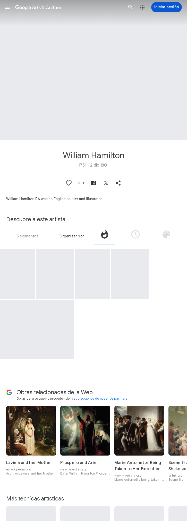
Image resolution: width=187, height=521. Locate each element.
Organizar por (72, 236)
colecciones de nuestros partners (102, 398)
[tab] (104, 236)
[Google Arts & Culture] (68, 7)
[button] (7, 7)
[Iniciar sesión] (166, 7)
